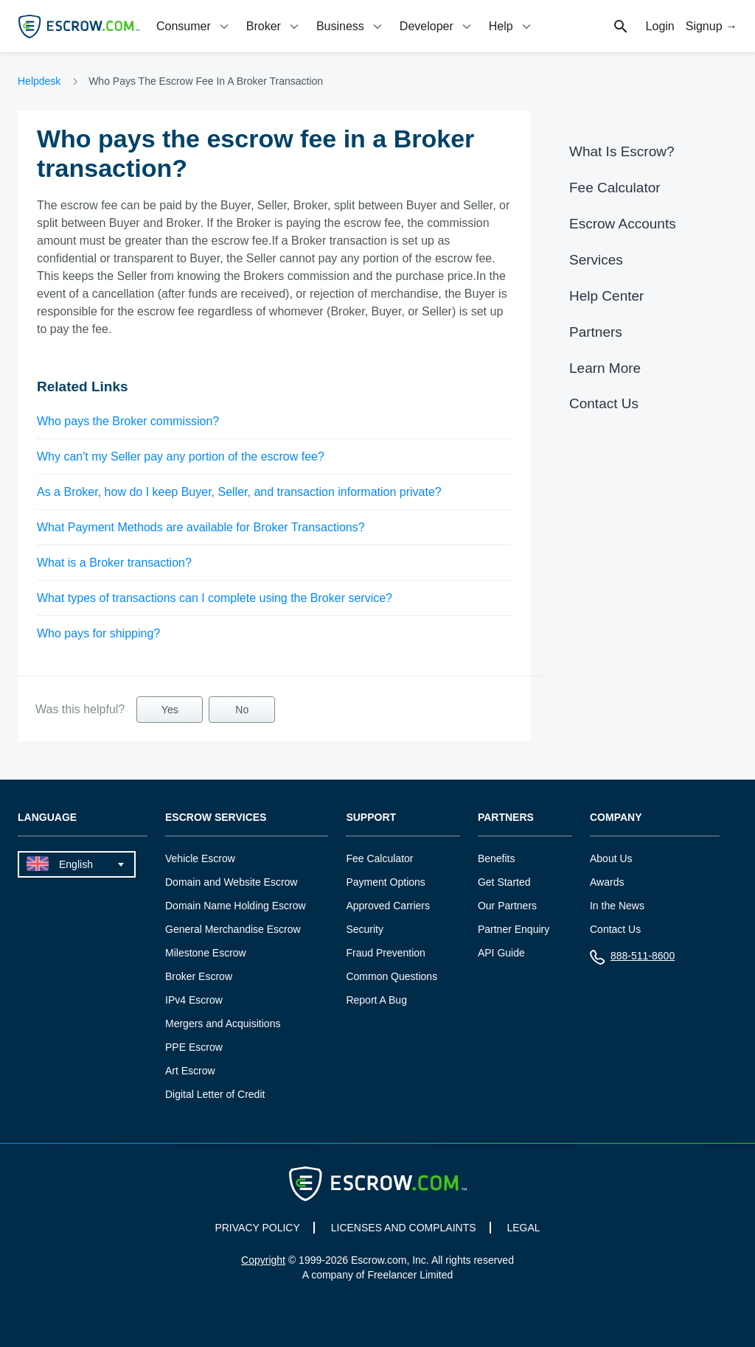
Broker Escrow (198, 976)
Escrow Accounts (622, 223)
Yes (169, 710)
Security (364, 929)
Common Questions (391, 976)
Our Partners (507, 906)
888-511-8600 (632, 959)
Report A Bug (376, 1000)
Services (596, 259)
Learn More (605, 368)
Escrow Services (215, 817)
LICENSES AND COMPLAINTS (403, 1228)
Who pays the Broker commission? (128, 421)
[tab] (194, 26)
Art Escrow (190, 1071)
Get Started (504, 882)
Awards (607, 882)
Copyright (263, 1260)
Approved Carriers (388, 906)
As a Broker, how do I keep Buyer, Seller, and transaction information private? (239, 492)
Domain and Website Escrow (231, 882)
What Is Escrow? (622, 151)
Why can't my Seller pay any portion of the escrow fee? (180, 456)
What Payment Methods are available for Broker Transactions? (201, 527)
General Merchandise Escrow (233, 929)
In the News (617, 906)
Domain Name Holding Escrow (235, 906)
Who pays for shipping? (98, 633)
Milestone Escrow (205, 953)
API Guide (501, 953)
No (241, 710)
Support (371, 817)
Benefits (496, 858)
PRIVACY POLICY (257, 1228)
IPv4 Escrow (194, 1000)
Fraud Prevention (385, 953)
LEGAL (523, 1228)
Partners (595, 332)
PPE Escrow (194, 1047)
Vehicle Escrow (200, 858)
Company (616, 817)
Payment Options (385, 882)
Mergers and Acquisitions (222, 1023)
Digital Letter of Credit (215, 1094)
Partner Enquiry (513, 929)
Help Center (606, 296)
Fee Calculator (615, 187)
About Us (611, 858)
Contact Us (604, 403)
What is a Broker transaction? (114, 562)
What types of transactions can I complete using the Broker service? (214, 598)
